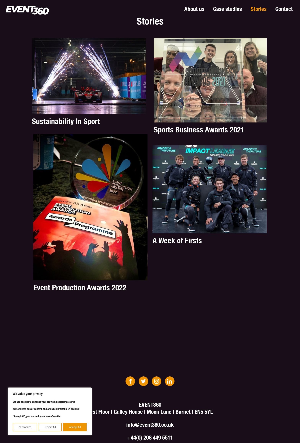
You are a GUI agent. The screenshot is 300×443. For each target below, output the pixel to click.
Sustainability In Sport (66, 121)
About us (194, 8)
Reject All (50, 427)
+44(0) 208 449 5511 (150, 437)
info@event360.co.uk (150, 424)
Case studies (227, 8)
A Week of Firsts (177, 240)
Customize (25, 427)
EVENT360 (27, 10)
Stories (259, 8)
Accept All (75, 427)
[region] (50, 412)
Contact (284, 8)
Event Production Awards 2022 (79, 287)
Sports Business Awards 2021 (199, 129)
